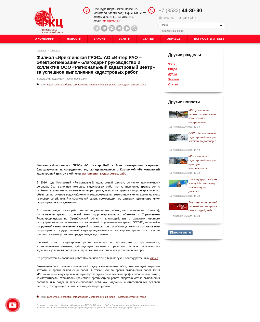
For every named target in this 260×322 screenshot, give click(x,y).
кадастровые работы (59, 84)
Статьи (148, 38)
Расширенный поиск (171, 30)
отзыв (154, 258)
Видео (172, 69)
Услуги (124, 38)
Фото (171, 63)
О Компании (44, 38)
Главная (41, 50)
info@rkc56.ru (110, 21)
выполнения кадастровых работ (104, 173)
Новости (74, 38)
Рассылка (167, 17)
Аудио (172, 74)
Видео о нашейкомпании (12, 305)
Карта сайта (189, 17)
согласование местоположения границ (94, 84)
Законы (100, 38)
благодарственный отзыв (132, 84)
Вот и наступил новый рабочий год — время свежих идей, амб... (203, 206)
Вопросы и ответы (209, 38)
